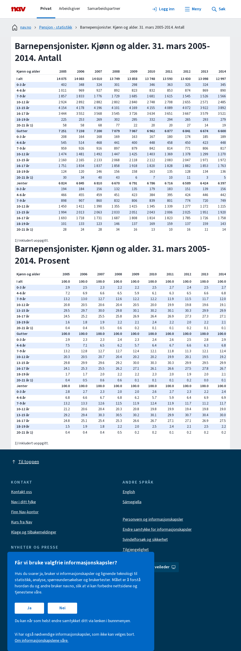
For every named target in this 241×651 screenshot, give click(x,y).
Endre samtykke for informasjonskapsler (157, 529)
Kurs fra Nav (21, 522)
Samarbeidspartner (103, 8)
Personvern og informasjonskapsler (153, 519)
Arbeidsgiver (69, 8)
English (129, 492)
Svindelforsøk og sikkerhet (145, 539)
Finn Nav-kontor (25, 512)
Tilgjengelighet (136, 550)
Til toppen (25, 462)
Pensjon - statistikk (55, 27)
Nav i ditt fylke (23, 502)
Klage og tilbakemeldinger (33, 532)
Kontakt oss (21, 492)
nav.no (21, 27)
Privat (46, 8)
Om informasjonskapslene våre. (41, 640)
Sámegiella (132, 502)
